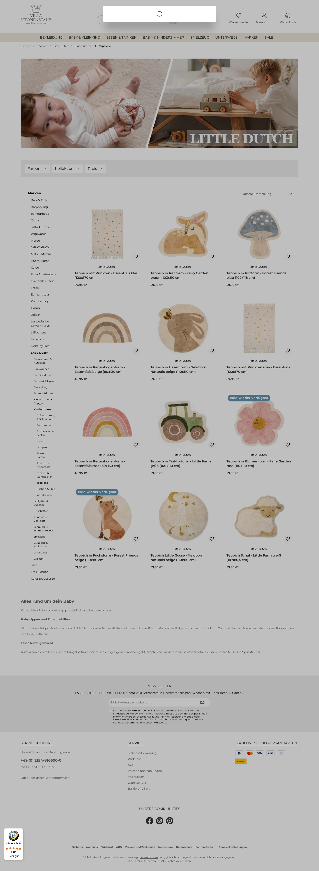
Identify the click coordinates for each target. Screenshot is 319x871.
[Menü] (20, 830)
